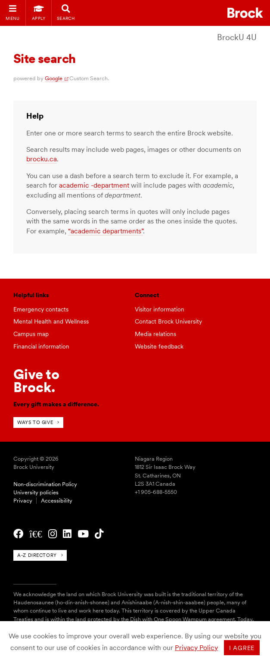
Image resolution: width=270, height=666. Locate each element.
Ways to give (35, 422)
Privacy (22, 500)
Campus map (31, 334)
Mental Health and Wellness (51, 321)
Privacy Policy (196, 648)
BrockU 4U (237, 37)
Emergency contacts (40, 309)
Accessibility (56, 500)
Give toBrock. (36, 381)
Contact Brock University (168, 321)
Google (53, 78)
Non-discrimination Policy (45, 484)
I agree (241, 647)
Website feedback (159, 346)
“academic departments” (105, 231)
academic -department (94, 185)
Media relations (155, 334)
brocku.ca (41, 159)
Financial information (41, 346)
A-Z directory (36, 555)
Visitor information (159, 309)
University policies (36, 492)
